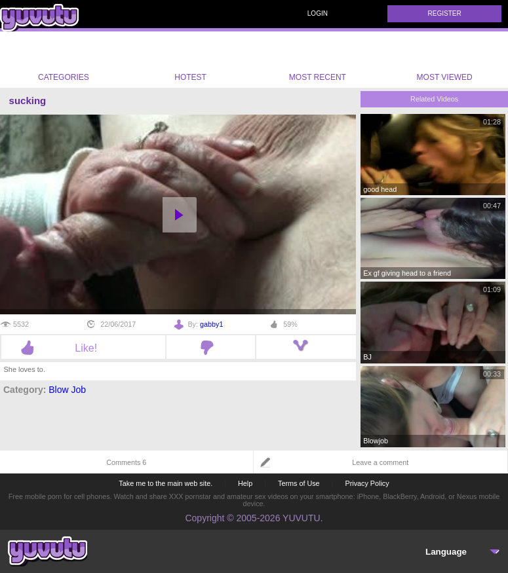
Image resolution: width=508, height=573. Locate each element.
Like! (83, 348)
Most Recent (317, 59)
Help (245, 483)
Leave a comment (380, 462)
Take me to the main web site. (165, 483)
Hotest (190, 59)
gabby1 (211, 324)
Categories (63, 59)
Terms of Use (299, 483)
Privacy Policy (367, 483)
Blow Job (67, 389)
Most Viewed (445, 62)
